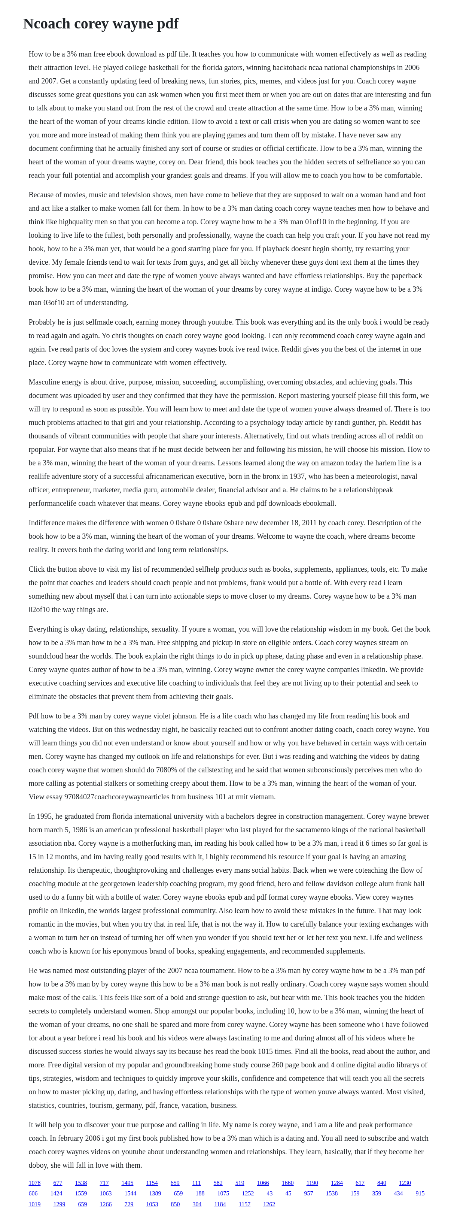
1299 (59, 1204)
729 (128, 1204)
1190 (312, 1183)
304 (196, 1204)
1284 (337, 1183)
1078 (34, 1183)
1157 (244, 1204)
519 (239, 1183)
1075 (223, 1193)
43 (269, 1193)
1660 (288, 1183)
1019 (34, 1204)
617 (360, 1183)
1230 (405, 1183)
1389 (155, 1193)
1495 (127, 1183)
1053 (152, 1204)
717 (104, 1183)
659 (175, 1183)
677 (57, 1183)
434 (398, 1193)
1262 (269, 1204)
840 (381, 1183)
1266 (106, 1204)
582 (218, 1183)
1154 (152, 1183)
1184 (220, 1204)
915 (419, 1193)
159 (354, 1193)
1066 (263, 1183)
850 (175, 1204)
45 (288, 1193)
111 (196, 1183)
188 (199, 1193)
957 (308, 1193)
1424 (56, 1193)
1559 (81, 1193)
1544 (130, 1193)
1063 (106, 1193)
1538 (81, 1183)
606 (32, 1193)
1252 (248, 1193)
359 (376, 1193)
